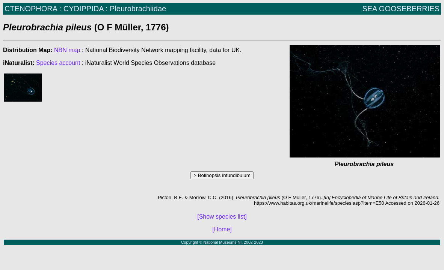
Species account (58, 63)
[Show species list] (222, 216)
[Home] (222, 229)
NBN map (68, 50)
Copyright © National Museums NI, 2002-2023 (222, 242)
